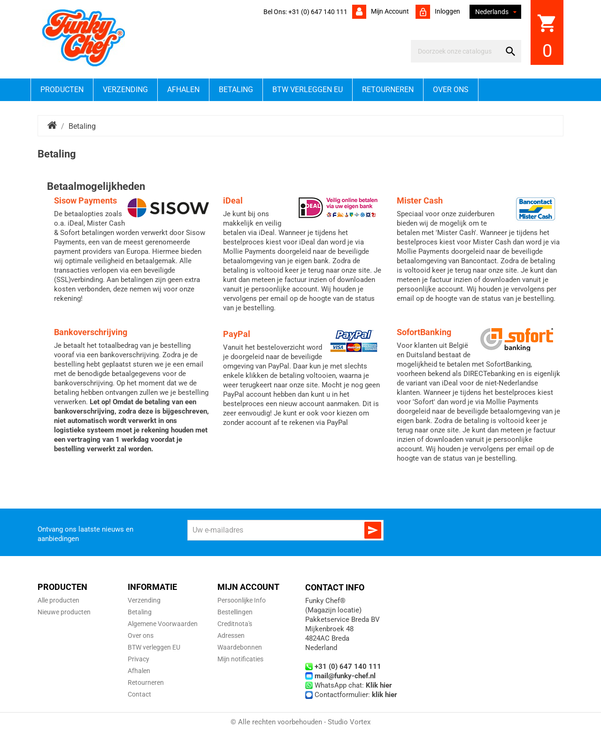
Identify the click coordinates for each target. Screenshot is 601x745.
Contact (139, 694)
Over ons (451, 89)
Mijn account (389, 11)
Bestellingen (235, 612)
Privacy (138, 659)
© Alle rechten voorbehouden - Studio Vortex (300, 722)
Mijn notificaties (240, 659)
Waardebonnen (239, 647)
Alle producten (58, 600)
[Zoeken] (457, 51)
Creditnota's (234, 623)
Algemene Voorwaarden (163, 623)
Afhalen (183, 89)
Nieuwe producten (64, 612)
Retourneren (388, 89)
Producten (62, 89)
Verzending (125, 89)
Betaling (236, 89)
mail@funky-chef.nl (345, 676)
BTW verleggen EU (307, 89)
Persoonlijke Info (241, 600)
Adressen (231, 635)
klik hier (384, 694)
